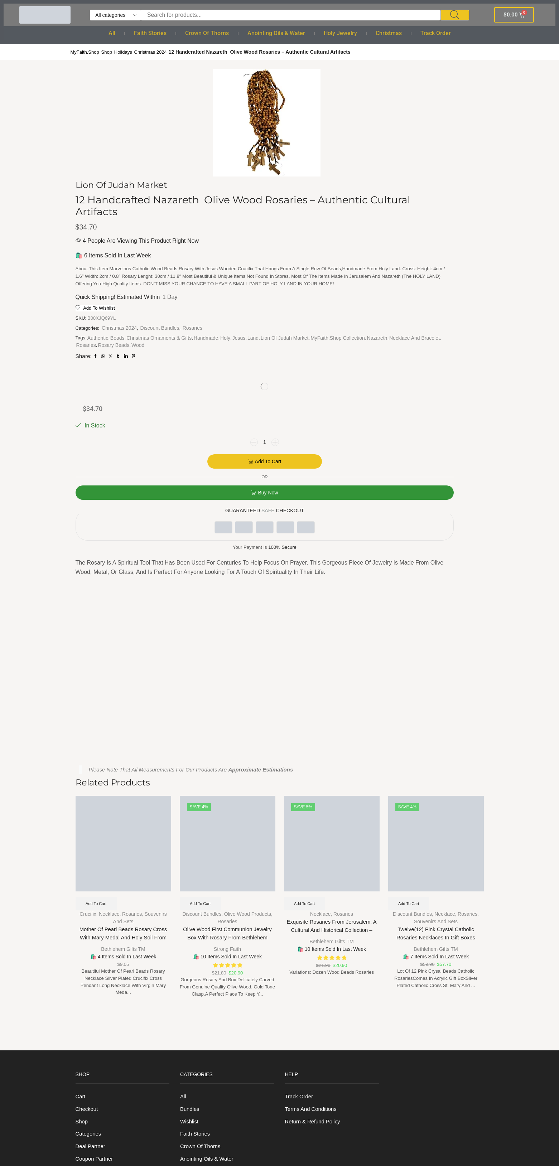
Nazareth (310, 347)
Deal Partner (92, 930)
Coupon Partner (96, 943)
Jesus (250, 340)
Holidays (126, 52)
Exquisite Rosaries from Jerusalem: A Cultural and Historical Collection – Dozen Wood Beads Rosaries (331, 711)
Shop (109, 52)
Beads (286, 326)
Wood (250, 361)
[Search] (454, 15)
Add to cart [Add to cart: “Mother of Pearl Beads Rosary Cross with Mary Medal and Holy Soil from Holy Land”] (97, 683)
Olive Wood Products (247, 694)
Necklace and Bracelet (269, 354)
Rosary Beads (334, 354)
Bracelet (190, 1009)
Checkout (88, 891)
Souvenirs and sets (436, 701)
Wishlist (190, 904)
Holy (343, 333)
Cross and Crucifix (203, 1035)
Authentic (266, 326)
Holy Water (194, 956)
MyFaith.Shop (86, 52)
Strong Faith (227, 728)
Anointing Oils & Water (276, 33)
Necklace (109, 694)
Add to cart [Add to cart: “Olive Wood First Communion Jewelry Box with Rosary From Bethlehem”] (202, 683)
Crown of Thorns (207, 33)
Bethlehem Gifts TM (123, 728)
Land (264, 340)
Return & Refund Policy (314, 904)
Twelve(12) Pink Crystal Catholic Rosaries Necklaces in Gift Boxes (436, 714)
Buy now (429, 198)
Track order (435, 33)
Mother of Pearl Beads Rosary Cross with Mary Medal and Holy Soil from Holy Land (123, 719)
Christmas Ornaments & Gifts (276, 333)
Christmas (389, 33)
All (112, 33)
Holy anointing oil (202, 970)
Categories (89, 917)
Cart (81, 878)
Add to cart (429, 167)
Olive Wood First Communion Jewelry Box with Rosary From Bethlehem (227, 714)
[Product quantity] (426, 147)
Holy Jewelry (340, 33)
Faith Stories (150, 33)
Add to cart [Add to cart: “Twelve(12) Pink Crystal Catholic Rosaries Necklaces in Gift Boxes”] (410, 683)
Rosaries (254, 316)
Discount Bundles (329, 309)
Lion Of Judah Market (296, 340)
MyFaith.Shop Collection (271, 347)
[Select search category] (115, 15)
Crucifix (87, 694)
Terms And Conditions (313, 891)
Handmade (323, 333)
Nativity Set (194, 1074)
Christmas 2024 (156, 52)
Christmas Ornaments (208, 1061)
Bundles (190, 891)
